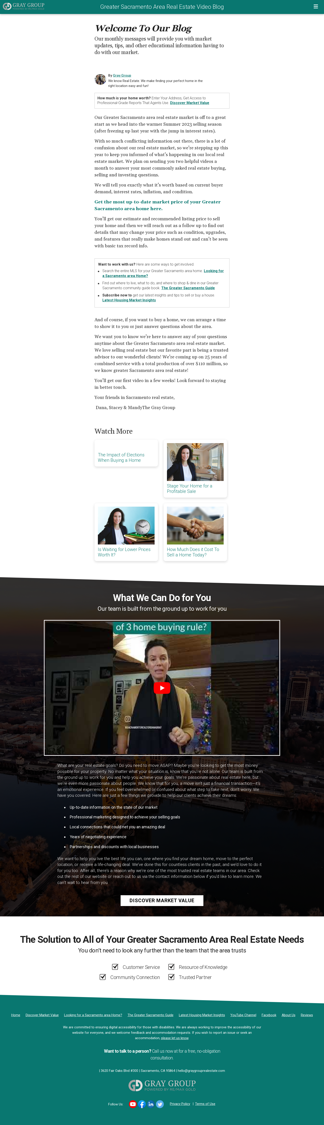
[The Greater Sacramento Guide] (150, 1015)
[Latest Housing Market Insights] (202, 1015)
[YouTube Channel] (243, 1015)
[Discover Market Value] (42, 1015)
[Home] (22, 6)
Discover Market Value (189, 103)
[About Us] (288, 1015)
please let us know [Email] (174, 1038)
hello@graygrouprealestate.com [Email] (201, 1071)
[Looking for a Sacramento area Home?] (93, 1015)
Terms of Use (205, 1104)
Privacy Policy (180, 1104)
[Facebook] (269, 1015)
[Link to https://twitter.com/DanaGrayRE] (160, 1104)
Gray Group (122, 75)
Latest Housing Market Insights (129, 300)
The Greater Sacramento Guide (188, 288)
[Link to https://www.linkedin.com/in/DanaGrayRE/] (151, 1104)
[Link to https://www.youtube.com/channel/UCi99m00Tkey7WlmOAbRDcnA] (133, 1104)
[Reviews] (307, 1015)
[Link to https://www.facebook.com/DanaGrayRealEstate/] (142, 1104)
